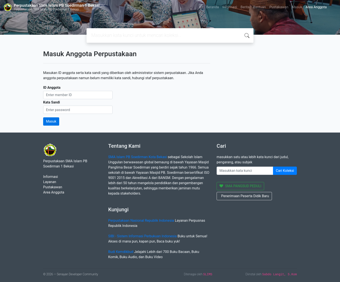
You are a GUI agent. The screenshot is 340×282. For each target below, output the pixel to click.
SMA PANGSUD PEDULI (240, 186)
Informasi (229, 7)
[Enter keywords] (245, 171)
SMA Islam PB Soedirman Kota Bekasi (137, 157)
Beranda (212, 7)
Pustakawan (278, 7)
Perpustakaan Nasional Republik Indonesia (141, 220)
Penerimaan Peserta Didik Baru (245, 196)
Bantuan (259, 7)
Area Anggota (316, 7)
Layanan (49, 182)
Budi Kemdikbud (120, 252)
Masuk (297, 7)
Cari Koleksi (285, 171)
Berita (245, 7)
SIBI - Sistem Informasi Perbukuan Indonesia (142, 236)
